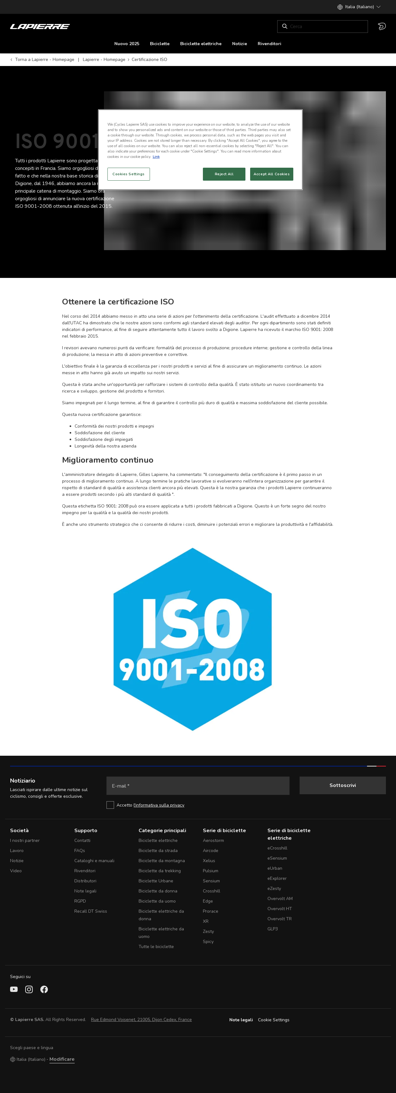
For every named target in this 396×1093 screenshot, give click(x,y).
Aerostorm (213, 841)
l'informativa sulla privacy (159, 805)
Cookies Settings (128, 174)
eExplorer (277, 878)
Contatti (82, 841)
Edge (208, 901)
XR (206, 921)
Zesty (208, 931)
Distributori (85, 881)
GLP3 (272, 929)
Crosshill (211, 891)
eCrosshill (277, 848)
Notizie (17, 861)
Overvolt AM (280, 899)
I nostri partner (25, 841)
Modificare (62, 1059)
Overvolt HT (279, 909)
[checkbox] (198, 805)
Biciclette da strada (158, 851)
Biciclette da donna (158, 891)
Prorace (210, 911)
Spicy (208, 942)
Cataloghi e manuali (94, 861)
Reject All (224, 174)
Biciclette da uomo (157, 901)
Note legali (85, 891)
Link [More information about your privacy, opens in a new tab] (156, 156)
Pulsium (210, 871)
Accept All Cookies (272, 174)
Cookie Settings (274, 1020)
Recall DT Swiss (90, 911)
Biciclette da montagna (162, 861)
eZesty (274, 889)
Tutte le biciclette (156, 947)
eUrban (274, 868)
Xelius (209, 861)
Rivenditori (84, 871)
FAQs (79, 851)
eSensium (277, 858)
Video (16, 871)
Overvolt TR (279, 919)
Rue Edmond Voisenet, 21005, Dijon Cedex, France (141, 1020)
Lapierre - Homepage (104, 60)
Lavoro (17, 851)
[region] (200, 149)
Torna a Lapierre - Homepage (42, 60)
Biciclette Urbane (156, 881)
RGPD (80, 901)
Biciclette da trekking (160, 871)
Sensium (211, 881)
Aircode (210, 851)
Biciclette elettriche (158, 841)
